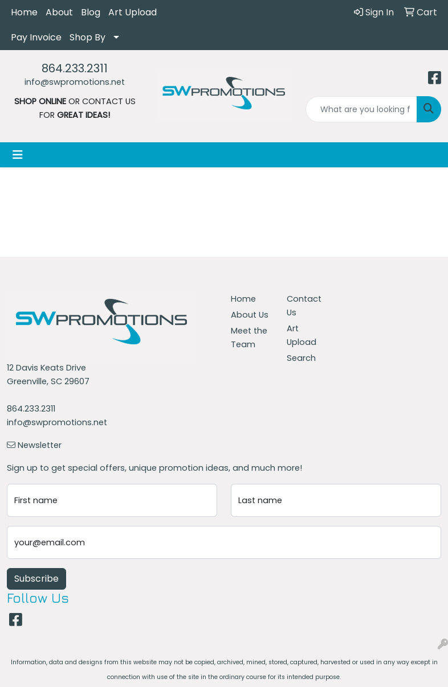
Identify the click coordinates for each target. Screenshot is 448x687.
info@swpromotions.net (75, 82)
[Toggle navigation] (18, 155)
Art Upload (132, 12)
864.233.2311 (75, 68)
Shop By (87, 37)
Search (301, 358)
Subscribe (36, 578)
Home (24, 12)
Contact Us (304, 305)
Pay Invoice (36, 37)
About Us (249, 314)
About (59, 12)
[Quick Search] (361, 109)
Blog (90, 12)
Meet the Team (249, 337)
